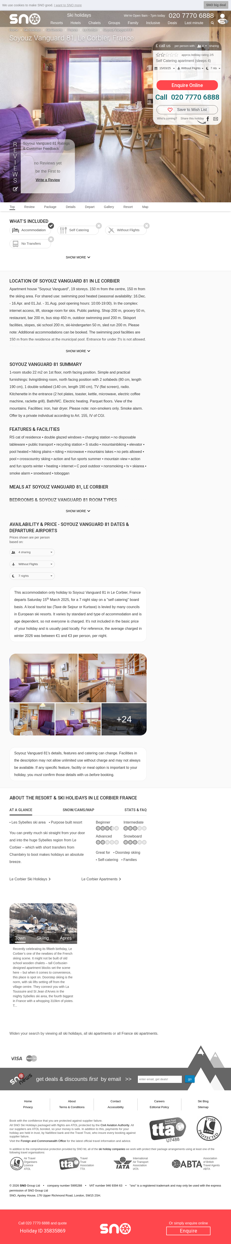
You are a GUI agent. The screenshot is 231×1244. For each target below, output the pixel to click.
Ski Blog (203, 1101)
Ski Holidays (32, 30)
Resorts (57, 23)
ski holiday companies (112, 1149)
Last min (194, 23)
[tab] (20, 810)
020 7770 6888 (37, 1223)
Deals (172, 23)
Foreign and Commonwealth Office (43, 1141)
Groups (114, 23)
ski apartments (100, 1033)
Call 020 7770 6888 (187, 97)
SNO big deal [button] (216, 5)
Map (145, 207)
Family (133, 23)
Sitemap (203, 1107)
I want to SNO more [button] (68, 5)
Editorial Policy (159, 1107)
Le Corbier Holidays (28, 879)
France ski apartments (139, 1033)
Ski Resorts (54, 30)
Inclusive (153, 23)
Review (29, 207)
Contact (116, 1101)
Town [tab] (20, 938)
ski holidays (72, 1033)
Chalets (94, 23)
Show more (76, 351)
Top (12, 207)
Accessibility (116, 1107)
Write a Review (48, 180)
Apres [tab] (66, 938)
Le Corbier (90, 30)
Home (13, 30)
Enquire (188, 1231)
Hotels (76, 23)
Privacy (28, 1107)
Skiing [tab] (43, 938)
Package (50, 207)
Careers (159, 1101)
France (73, 30)
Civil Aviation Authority (115, 1125)
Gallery (109, 207)
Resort (128, 207)
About (72, 1101)
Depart (90, 207)
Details (71, 207)
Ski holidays (79, 15)
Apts (99, 879)
